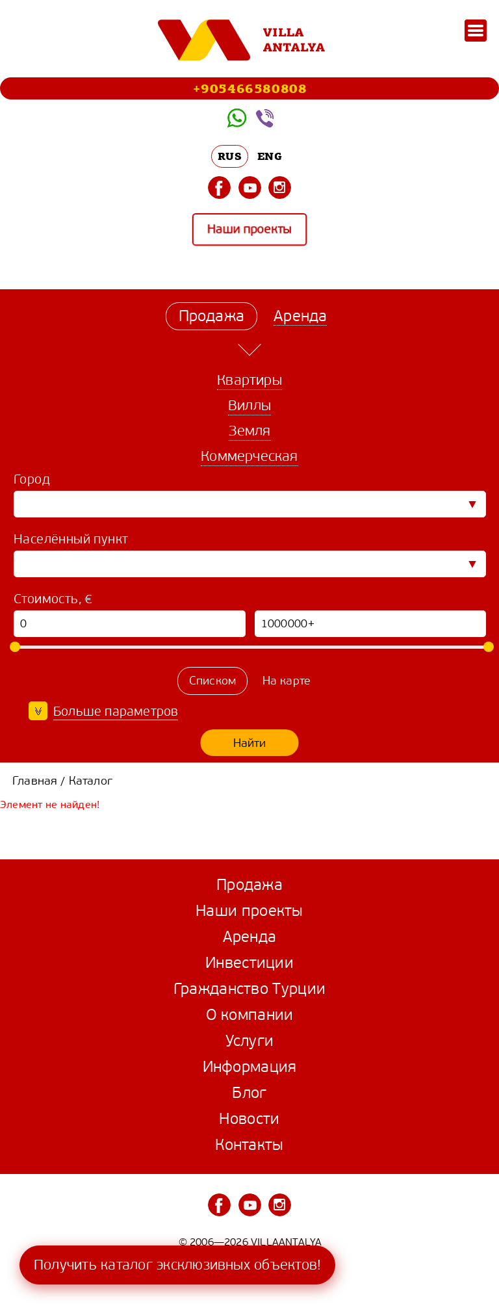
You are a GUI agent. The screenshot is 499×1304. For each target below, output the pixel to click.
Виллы (249, 405)
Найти (249, 743)
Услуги (249, 1041)
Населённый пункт (71, 539)
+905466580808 (249, 88)
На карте (286, 680)
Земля (250, 431)
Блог (249, 1093)
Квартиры (249, 380)
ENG (269, 156)
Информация (250, 1067)
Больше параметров (115, 711)
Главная (34, 781)
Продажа (249, 885)
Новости (249, 1119)
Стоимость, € (53, 599)
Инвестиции (249, 963)
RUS (230, 156)
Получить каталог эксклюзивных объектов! (177, 1265)
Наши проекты (250, 229)
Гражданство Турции (249, 989)
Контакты (249, 1145)
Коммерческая (249, 456)
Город (32, 479)
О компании (250, 1015)
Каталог (90, 781)
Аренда (250, 937)
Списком (212, 680)
